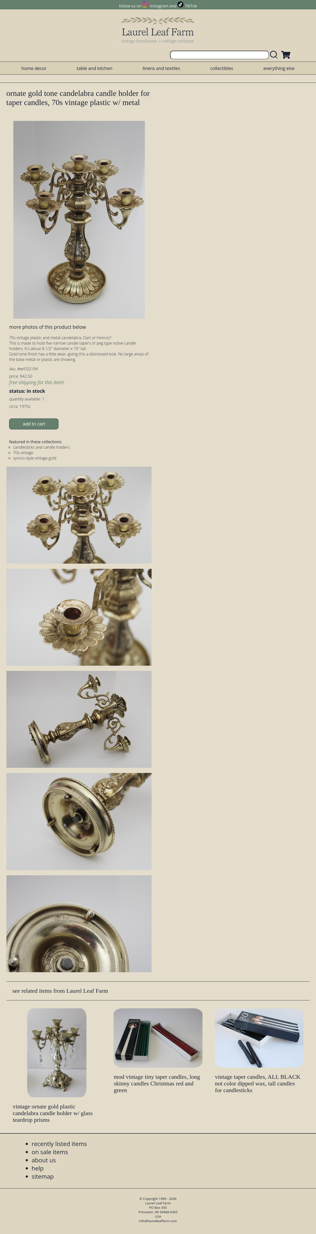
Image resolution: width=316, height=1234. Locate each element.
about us (44, 1160)
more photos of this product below (47, 327)
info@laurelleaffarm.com (158, 1221)
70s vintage (23, 452)
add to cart (34, 423)
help (38, 1168)
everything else (279, 68)
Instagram (159, 6)
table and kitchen (95, 68)
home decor (33, 68)
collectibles (221, 68)
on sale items (50, 1152)
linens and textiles (161, 68)
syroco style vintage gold (34, 458)
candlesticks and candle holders (41, 447)
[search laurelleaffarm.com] (275, 55)
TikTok (191, 6)
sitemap (43, 1176)
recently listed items (59, 1144)
